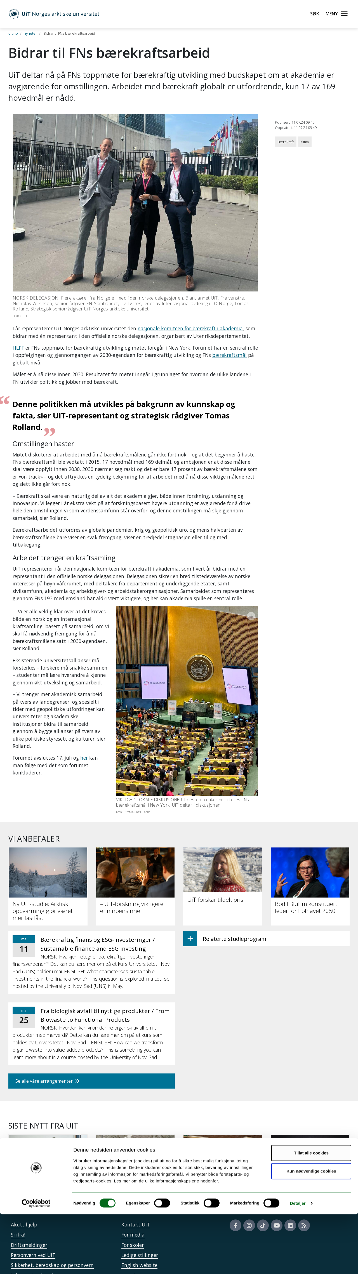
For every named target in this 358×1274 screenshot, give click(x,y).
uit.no (13, 33)
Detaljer (298, 1263)
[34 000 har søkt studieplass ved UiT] (48, 1147)
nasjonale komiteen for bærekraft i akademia (190, 328)
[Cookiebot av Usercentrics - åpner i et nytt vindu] (36, 1263)
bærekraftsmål (229, 355)
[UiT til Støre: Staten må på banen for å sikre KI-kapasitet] (135, 1147)
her (84, 735)
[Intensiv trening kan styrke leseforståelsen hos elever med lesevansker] (310, 1150)
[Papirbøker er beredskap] (222, 1144)
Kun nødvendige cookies (311, 1230)
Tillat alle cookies (311, 1212)
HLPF (18, 347)
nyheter (30, 33)
